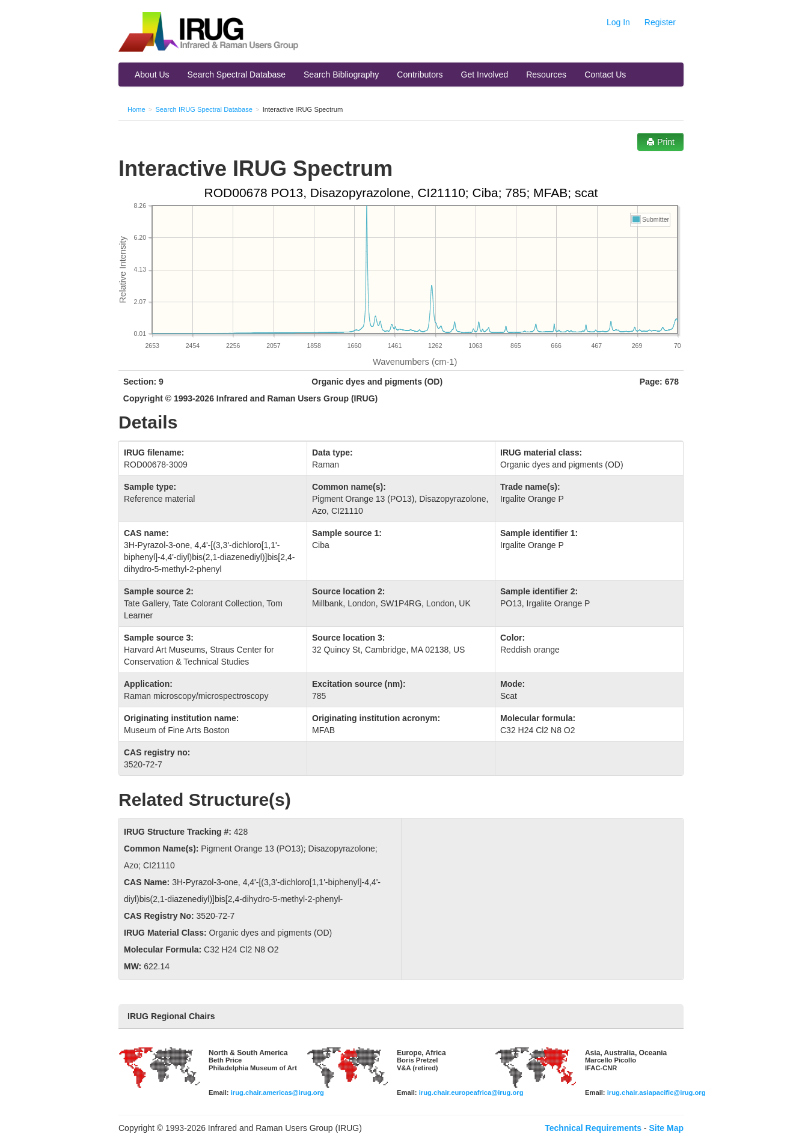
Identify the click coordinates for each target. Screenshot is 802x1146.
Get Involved (485, 74)
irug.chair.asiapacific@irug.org (656, 1092)
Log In (618, 22)
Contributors (419, 74)
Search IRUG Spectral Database (204, 109)
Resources (546, 74)
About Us (152, 74)
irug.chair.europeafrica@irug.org (471, 1092)
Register (660, 22)
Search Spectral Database (237, 74)
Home (136, 109)
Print (660, 142)
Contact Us (605, 74)
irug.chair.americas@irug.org (277, 1092)
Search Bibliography (341, 74)
